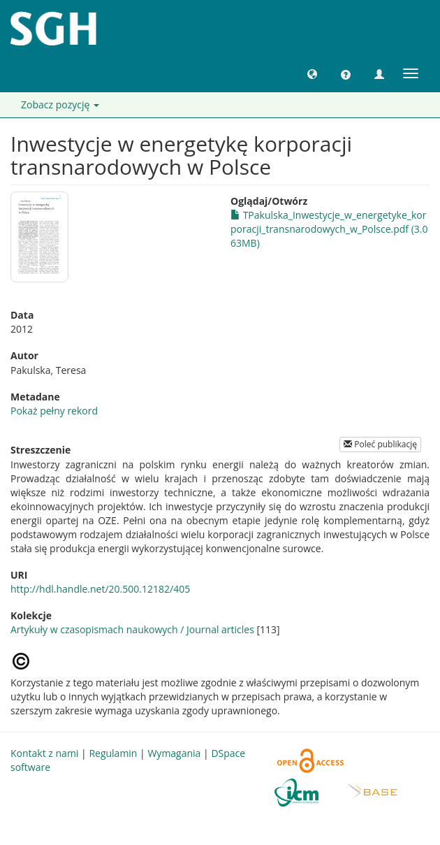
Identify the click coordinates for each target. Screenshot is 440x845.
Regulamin (113, 753)
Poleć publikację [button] (380, 444)
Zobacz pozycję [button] (60, 104)
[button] (312, 73)
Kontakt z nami (44, 753)
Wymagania (173, 753)
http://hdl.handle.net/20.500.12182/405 (100, 588)
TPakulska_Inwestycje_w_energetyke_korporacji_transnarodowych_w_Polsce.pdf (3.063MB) (329, 229)
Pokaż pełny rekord (54, 410)
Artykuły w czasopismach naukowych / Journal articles (132, 629)
